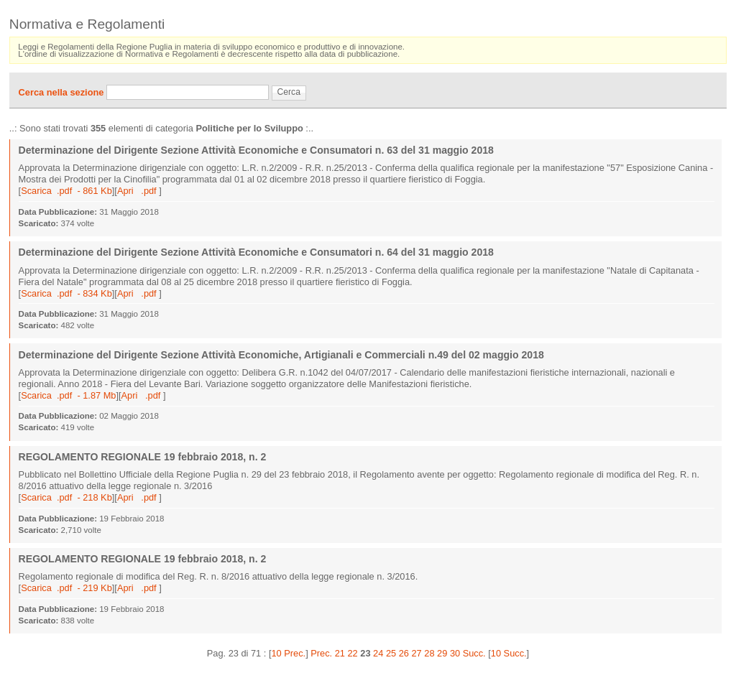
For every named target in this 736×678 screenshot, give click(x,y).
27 (416, 653)
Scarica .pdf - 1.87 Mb (68, 395)
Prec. (321, 653)
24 (378, 653)
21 (340, 653)
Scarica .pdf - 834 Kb (66, 293)
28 (429, 653)
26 (404, 653)
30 (455, 653)
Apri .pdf (138, 190)
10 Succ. (509, 653)
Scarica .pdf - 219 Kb (66, 587)
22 (353, 653)
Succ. (474, 653)
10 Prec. (288, 653)
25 (391, 653)
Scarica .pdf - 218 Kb (66, 497)
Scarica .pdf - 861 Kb (66, 190)
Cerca (288, 92)
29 (442, 653)
